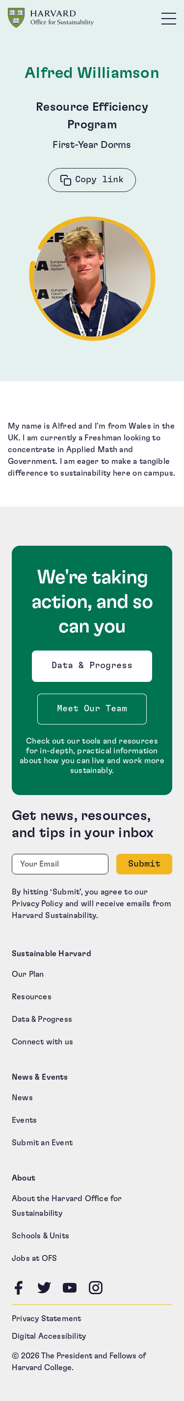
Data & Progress (94, 668)
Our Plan (28, 974)
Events (24, 1120)
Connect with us (42, 1042)
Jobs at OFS (34, 1258)
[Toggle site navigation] (168, 18)
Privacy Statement (46, 1319)
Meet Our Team (92, 708)
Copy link (99, 179)
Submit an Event (42, 1143)
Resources (32, 997)
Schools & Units (40, 1236)
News (22, 1098)
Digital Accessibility (49, 1336)
